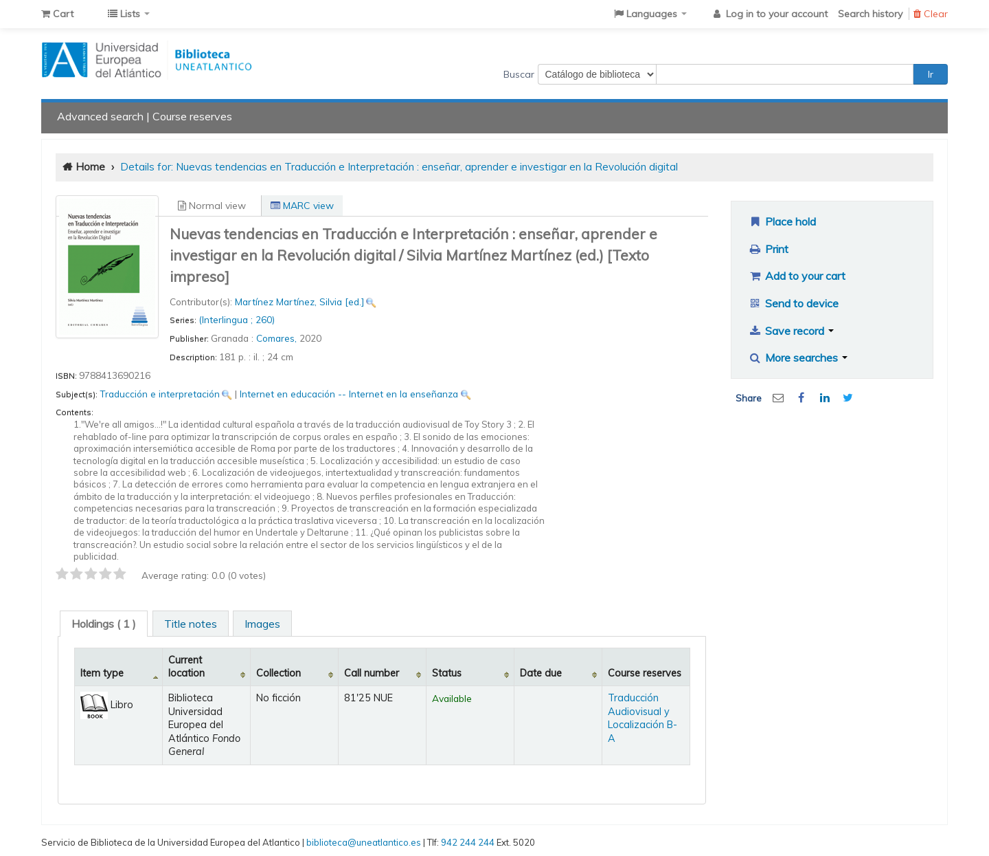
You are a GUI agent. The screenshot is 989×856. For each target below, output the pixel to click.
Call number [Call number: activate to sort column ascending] (371, 673)
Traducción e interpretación (160, 393)
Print (768, 249)
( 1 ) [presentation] (103, 623)
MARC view (302, 205)
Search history (870, 14)
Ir (930, 74)
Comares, (277, 338)
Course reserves (192, 116)
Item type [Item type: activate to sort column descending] (102, 673)
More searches (798, 357)
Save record (791, 331)
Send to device (793, 303)
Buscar (518, 74)
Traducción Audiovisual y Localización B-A (642, 718)
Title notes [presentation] (190, 623)
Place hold (782, 221)
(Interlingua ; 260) (236, 319)
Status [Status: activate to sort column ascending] (447, 673)
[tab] (104, 624)
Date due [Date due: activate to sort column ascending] (541, 673)
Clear (930, 14)
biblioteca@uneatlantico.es (363, 842)
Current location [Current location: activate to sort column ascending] (186, 666)
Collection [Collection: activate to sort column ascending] (278, 673)
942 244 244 (467, 842)
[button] (57, 14)
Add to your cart (796, 276)
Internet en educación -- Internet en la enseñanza (349, 393)
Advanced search (100, 116)
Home (90, 166)
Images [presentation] (262, 623)
